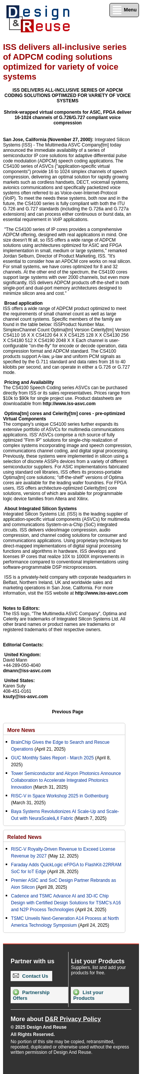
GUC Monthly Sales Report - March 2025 (52, 758)
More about (56, 1019)
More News (21, 730)
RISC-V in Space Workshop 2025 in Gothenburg (59, 796)
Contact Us (30, 976)
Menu (124, 10)
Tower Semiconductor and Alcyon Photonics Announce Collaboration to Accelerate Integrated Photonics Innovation (66, 780)
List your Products (88, 995)
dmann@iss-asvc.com (27, 670)
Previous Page (67, 711)
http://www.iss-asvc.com (69, 403)
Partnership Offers (31, 995)
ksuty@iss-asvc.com (25, 696)
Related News (24, 837)
